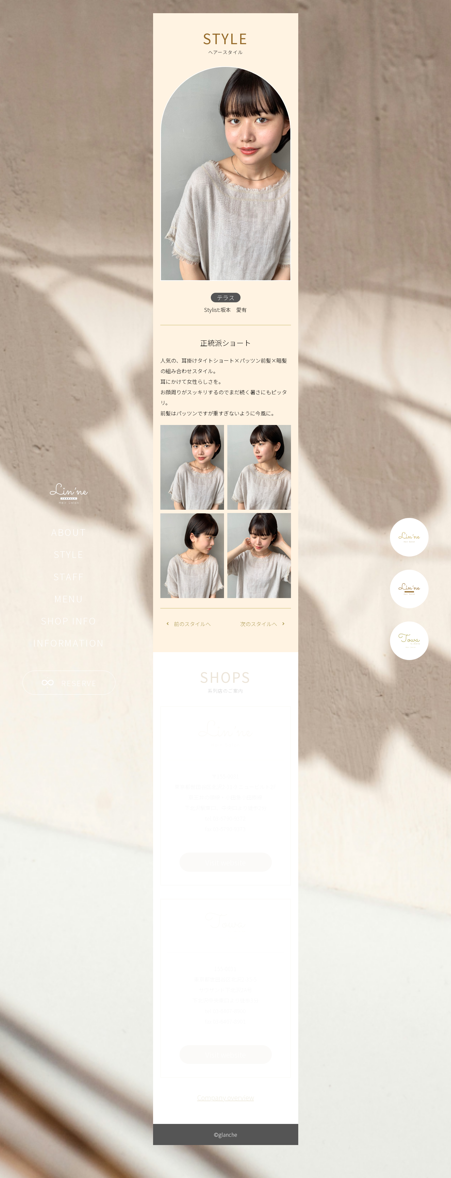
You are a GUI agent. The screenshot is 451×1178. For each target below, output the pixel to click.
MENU (68, 598)
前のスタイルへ (189, 624)
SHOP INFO (69, 620)
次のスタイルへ (262, 624)
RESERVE (69, 682)
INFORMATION (68, 642)
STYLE (69, 553)
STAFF (68, 576)
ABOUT (68, 531)
